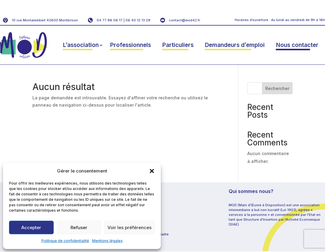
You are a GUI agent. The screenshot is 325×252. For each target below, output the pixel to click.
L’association (81, 45)
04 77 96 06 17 (109, 20)
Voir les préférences (129, 227)
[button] (152, 171)
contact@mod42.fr (184, 20)
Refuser (79, 227)
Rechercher (277, 88)
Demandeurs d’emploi (235, 45)
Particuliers (178, 45)
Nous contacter (297, 45)
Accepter (31, 227)
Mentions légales (107, 240)
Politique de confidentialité (65, 240)
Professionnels (130, 45)
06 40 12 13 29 (137, 20)
